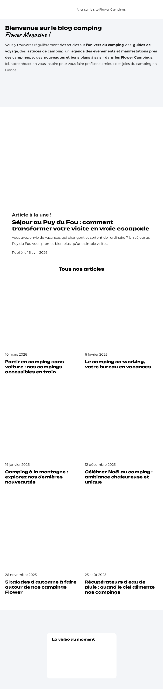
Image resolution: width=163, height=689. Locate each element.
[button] (149, 9)
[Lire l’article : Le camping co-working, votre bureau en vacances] (121, 325)
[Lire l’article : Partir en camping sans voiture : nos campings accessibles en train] (41, 327)
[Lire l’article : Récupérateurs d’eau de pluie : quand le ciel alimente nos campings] (121, 547)
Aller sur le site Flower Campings (101, 9)
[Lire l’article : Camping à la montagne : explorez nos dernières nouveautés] (41, 437)
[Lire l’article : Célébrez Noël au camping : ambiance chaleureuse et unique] (121, 437)
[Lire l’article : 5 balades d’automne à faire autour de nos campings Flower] (41, 547)
